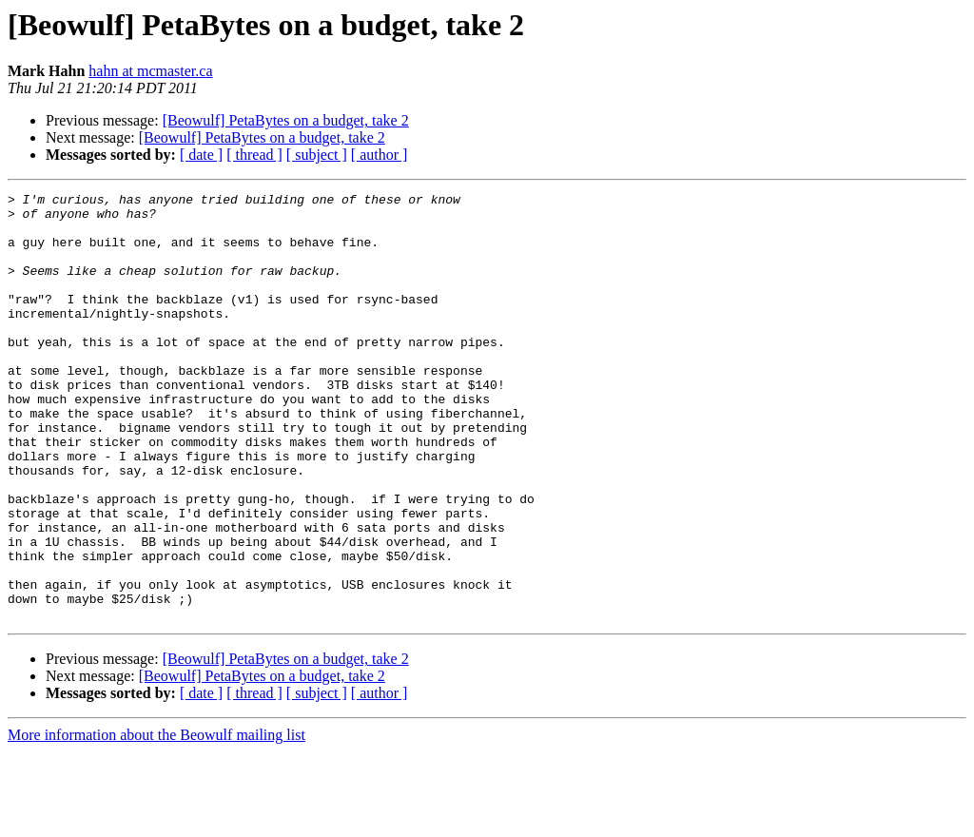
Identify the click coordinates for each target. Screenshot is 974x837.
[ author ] (379, 154)
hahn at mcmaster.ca (150, 71)
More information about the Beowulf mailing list (156, 820)
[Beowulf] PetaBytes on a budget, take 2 (286, 120)
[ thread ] (254, 154)
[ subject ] (316, 154)
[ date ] (201, 154)
